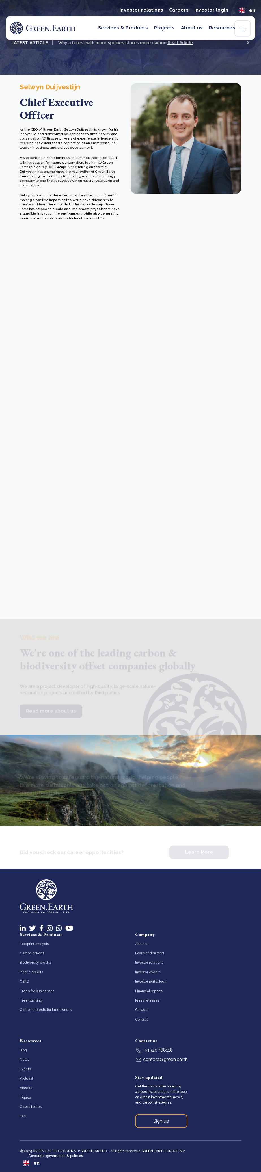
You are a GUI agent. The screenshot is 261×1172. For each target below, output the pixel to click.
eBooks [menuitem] (26, 1088)
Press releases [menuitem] (147, 1000)
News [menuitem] (24, 1059)
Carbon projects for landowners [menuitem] (46, 1010)
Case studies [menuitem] (31, 1107)
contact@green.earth (161, 1059)
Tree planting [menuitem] (31, 1000)
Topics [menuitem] (25, 1097)
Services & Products (123, 28)
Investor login (211, 10)
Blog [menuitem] (23, 1050)
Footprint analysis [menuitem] (34, 944)
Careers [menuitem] (141, 1010)
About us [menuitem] (142, 944)
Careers (179, 10)
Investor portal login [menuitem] (151, 981)
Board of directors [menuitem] (150, 953)
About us (192, 28)
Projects (164, 28)
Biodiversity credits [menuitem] (35, 963)
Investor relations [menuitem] (149, 963)
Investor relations (141, 10)
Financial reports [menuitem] (149, 991)
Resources (222, 28)
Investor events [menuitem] (147, 972)
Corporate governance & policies (55, 1156)
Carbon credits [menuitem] (32, 953)
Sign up (161, 1121)
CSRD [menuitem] (24, 981)
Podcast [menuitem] (26, 1078)
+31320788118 (154, 1050)
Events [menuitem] (25, 1069)
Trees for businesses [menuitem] (37, 991)
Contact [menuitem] (141, 1019)
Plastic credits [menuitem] (31, 972)
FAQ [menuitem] (23, 1116)
